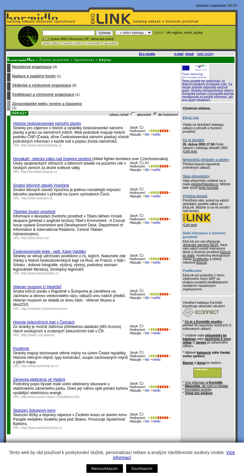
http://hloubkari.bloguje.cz (39, 172)
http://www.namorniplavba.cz (41, 145)
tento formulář (209, 187)
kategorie (204, 352)
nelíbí (155, 134)
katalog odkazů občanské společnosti (40, 21)
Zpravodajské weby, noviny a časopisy (47, 104)
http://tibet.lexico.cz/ (35, 238)
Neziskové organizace (32, 67)
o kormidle (93, 43)
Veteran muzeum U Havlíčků (37, 287)
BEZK (233, 5)
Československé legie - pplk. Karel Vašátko (49, 251)
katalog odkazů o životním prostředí (166, 21)
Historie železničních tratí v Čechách (44, 322)
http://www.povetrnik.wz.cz (39, 366)
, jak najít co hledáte (206, 386)
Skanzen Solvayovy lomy (34, 410)
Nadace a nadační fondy (34, 76)
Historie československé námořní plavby (47, 123)
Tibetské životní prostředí (34, 212)
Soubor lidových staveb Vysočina (41, 185)
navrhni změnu (72, 43)
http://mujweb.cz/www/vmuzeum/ (44, 308)
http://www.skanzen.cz (37, 198)
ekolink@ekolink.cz (204, 184)
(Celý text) (190, 151)
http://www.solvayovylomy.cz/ (41, 428)
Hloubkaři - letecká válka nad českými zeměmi (52, 159)
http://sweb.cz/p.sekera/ (38, 335)
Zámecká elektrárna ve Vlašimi (39, 379)
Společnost (84, 60)
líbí (146, 134)
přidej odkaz (51, 43)
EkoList (201, 262)
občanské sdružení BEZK (201, 245)
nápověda (110, 43)
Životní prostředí (54, 60)
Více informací (204, 382)
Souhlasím (141, 468)
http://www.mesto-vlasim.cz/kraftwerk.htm (50, 397)
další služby (205, 54)
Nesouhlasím (105, 468)
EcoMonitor (201, 259)
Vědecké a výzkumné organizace (41, 85)
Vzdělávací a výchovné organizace (43, 94)
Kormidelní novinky (198, 389)
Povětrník (21, 348)
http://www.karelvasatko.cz (40, 273)
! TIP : (46, 39)
